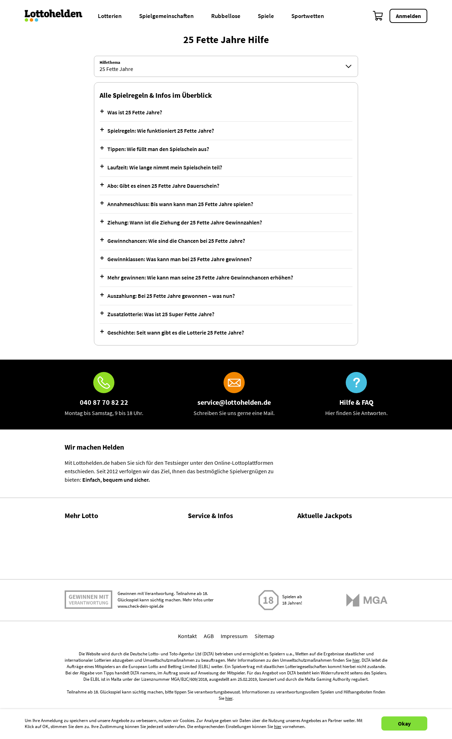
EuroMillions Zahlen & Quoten (333, 610)
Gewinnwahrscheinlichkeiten (99, 559)
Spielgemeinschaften (166, 16)
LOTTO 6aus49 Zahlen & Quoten (335, 545)
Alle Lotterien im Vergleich (95, 589)
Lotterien (110, 16)
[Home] (58, 16)
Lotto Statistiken (84, 544)
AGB (209, 692)
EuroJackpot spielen (321, 569)
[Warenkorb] (378, 16)
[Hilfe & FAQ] (356, 394)
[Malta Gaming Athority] (367, 656)
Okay (404, 723)
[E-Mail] (234, 394)
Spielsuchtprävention (213, 589)
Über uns (198, 544)
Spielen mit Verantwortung (88, 657)
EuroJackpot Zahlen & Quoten (333, 578)
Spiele (266, 16)
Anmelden (408, 15)
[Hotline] (104, 394)
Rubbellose (225, 16)
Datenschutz (203, 604)
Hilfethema (110, 62)
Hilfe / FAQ (200, 529)
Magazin (198, 559)
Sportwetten (307, 16)
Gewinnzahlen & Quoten (93, 529)
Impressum (234, 692)
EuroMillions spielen (321, 601)
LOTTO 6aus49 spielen (324, 537)
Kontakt (197, 574)
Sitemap (264, 692)
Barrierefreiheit (206, 620)
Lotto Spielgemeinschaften (97, 574)
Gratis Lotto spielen (88, 604)
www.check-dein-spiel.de (140, 663)
